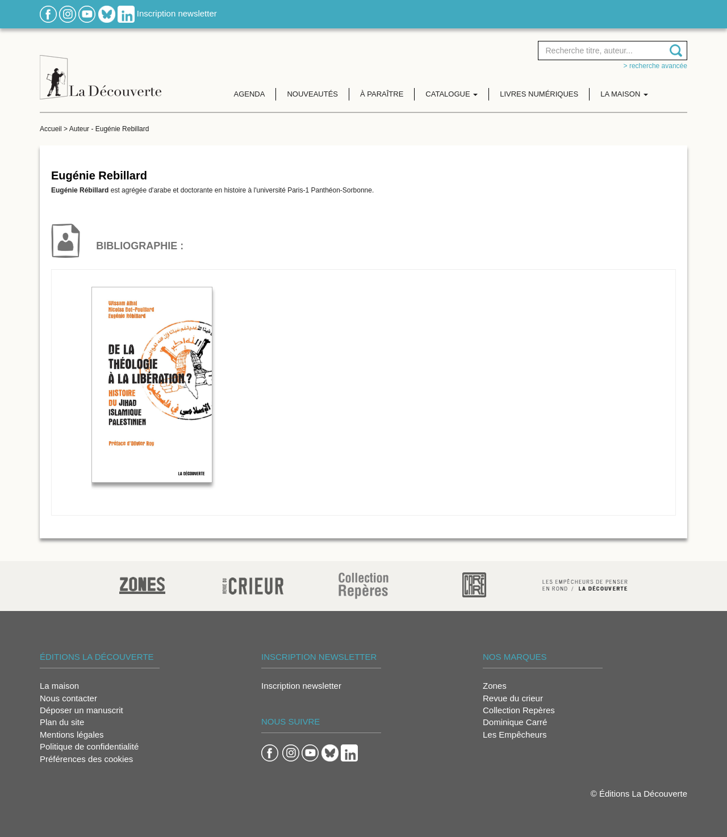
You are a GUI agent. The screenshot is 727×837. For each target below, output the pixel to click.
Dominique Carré (515, 722)
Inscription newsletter (177, 13)
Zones (495, 685)
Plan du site (62, 722)
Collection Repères (519, 710)
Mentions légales (72, 734)
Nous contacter (68, 698)
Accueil (51, 129)
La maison (59, 685)
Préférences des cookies (86, 759)
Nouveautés (312, 94)
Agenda (249, 94)
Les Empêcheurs (515, 734)
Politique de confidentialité (89, 746)
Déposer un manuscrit (81, 710)
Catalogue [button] (451, 94)
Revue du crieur (513, 698)
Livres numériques (539, 94)
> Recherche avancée (655, 66)
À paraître (381, 94)
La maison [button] (624, 94)
